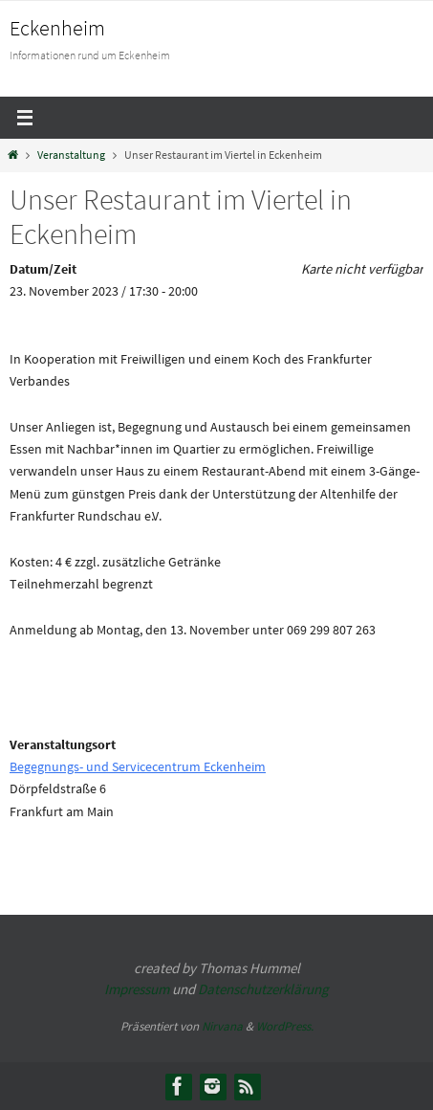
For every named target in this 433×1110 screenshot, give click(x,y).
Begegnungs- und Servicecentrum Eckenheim (138, 766)
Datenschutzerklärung (263, 989)
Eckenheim (57, 27)
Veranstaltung (71, 155)
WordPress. (285, 1026)
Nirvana (222, 1026)
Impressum (136, 989)
